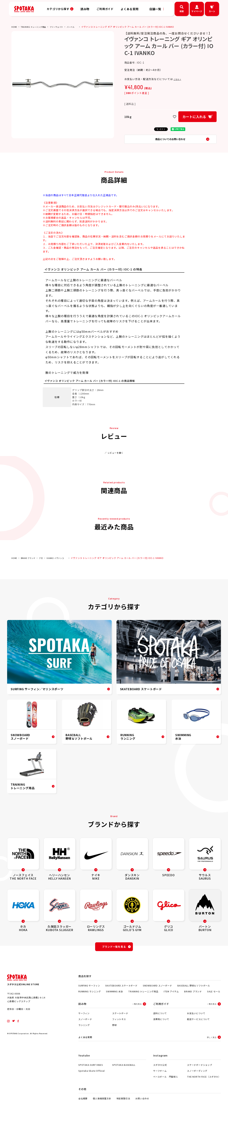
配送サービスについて (198, 1024)
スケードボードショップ (199, 1071)
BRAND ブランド (30, 561)
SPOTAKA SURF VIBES (90, 1071)
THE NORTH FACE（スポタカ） (204, 1082)
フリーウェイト (63, 26)
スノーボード (85, 1024)
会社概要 (82, 1104)
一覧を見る (137, 1009)
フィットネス (119, 1024)
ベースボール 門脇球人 (165, 1082)
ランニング (84, 1030)
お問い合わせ (142, 1104)
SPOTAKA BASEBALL (123, 1071)
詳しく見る (212, 1043)
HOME (14, 26)
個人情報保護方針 (102, 1104)
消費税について (161, 1024)
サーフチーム (160, 1076)
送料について (160, 1018)
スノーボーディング (197, 1076)
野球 (114, 1030)
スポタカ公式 (160, 1071)
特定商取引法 (123, 1104)
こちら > (178, 79)
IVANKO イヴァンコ (61, 561)
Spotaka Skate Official (91, 1076)
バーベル (78, 26)
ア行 (45, 561)
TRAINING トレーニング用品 (36, 26)
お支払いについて (196, 1018)
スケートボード (120, 1018)
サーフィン (84, 1018)
